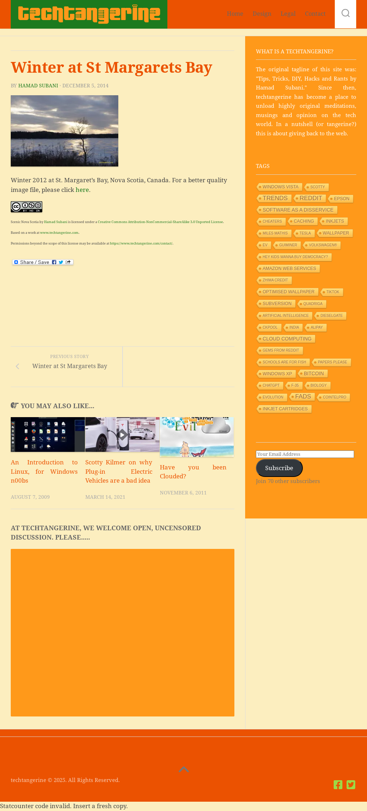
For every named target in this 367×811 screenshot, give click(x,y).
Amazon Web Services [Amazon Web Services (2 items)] (289, 268)
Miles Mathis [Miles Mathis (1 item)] (275, 233)
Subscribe (279, 468)
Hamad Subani (38, 85)
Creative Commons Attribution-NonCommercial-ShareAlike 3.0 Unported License (160, 222)
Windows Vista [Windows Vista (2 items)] (281, 186)
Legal (288, 13)
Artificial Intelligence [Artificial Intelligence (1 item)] (286, 316)
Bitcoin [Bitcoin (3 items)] (314, 373)
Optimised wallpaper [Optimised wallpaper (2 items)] (289, 291)
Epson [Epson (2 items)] (341, 198)
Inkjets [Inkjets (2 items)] (335, 221)
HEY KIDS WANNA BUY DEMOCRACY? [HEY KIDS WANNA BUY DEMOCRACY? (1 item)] (295, 257)
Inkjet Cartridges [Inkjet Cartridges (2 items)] (285, 408)
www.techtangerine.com (59, 233)
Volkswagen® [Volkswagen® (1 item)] (323, 245)
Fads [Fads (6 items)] (303, 396)
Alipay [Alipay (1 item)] (317, 327)
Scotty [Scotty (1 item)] (317, 187)
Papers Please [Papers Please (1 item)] (332, 362)
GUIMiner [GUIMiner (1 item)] (288, 245)
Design (262, 13)
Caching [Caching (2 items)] (304, 221)
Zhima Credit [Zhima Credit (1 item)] (275, 280)
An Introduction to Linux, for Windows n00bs (44, 471)
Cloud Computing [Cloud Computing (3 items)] (287, 339)
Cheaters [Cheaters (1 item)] (272, 221)
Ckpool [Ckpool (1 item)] (270, 327)
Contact (315, 13)
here (82, 189)
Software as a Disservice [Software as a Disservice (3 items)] (298, 210)
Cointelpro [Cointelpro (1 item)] (334, 397)
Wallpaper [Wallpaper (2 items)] (336, 233)
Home (235, 13)
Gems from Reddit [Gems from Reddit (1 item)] (281, 350)
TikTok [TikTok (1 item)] (333, 292)
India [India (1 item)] (294, 327)
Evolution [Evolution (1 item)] (273, 397)
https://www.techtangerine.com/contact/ (141, 243)
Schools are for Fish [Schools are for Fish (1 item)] (284, 362)
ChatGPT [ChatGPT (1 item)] (271, 385)
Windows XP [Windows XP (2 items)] (277, 373)
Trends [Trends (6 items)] (275, 198)
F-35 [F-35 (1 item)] (295, 385)
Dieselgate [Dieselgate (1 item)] (331, 316)
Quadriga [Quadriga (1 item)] (313, 304)
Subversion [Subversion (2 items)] (277, 303)
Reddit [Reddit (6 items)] (311, 198)
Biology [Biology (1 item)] (319, 385)
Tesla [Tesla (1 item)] (305, 233)
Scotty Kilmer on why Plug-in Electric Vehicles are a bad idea (118, 471)
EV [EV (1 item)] (265, 245)
